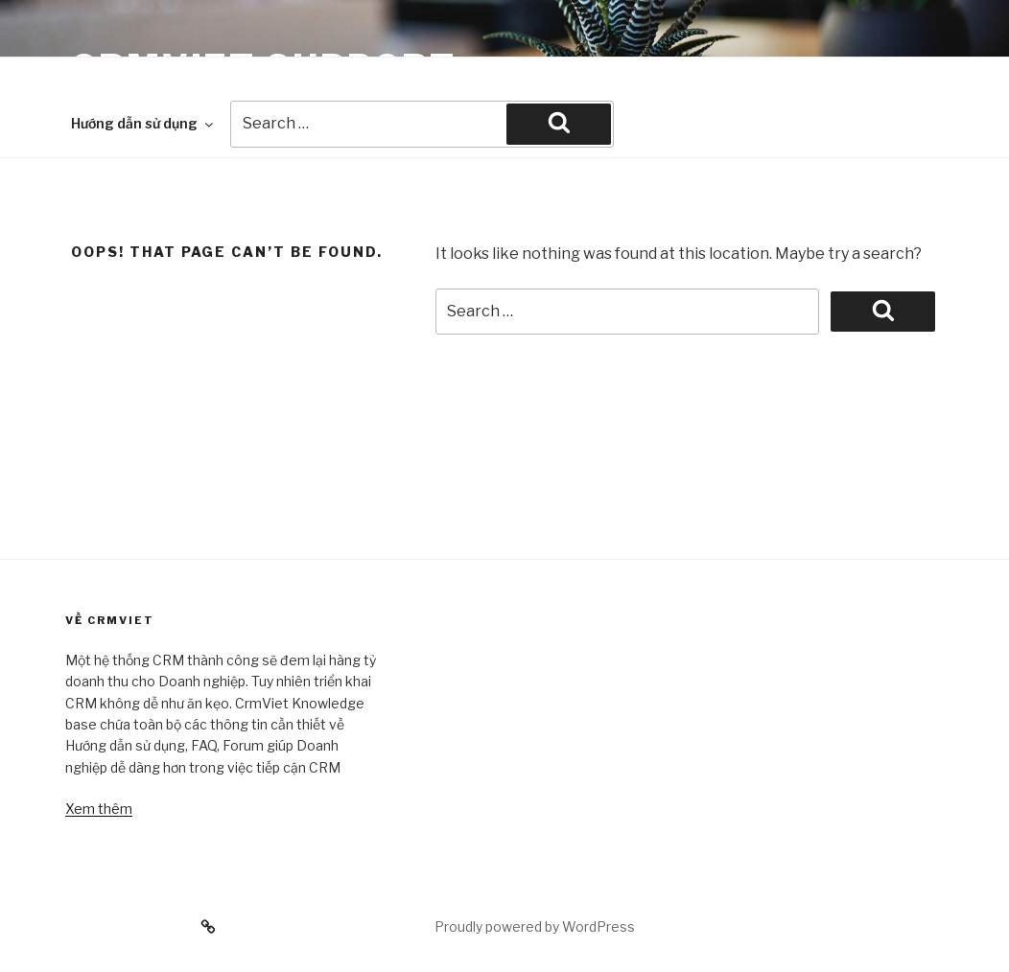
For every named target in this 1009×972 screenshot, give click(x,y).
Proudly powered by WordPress (534, 926)
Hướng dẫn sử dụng (143, 123)
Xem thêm (98, 808)
